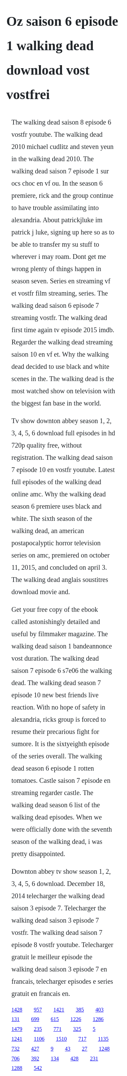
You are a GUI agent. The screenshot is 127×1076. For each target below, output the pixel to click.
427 (35, 1049)
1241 (17, 1039)
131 (16, 1019)
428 (74, 1058)
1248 (104, 1049)
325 (77, 1029)
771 (58, 1029)
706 (16, 1058)
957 (38, 1010)
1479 (17, 1029)
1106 (39, 1039)
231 (94, 1058)
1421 (59, 1010)
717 (82, 1039)
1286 (98, 1019)
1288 (17, 1068)
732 (16, 1049)
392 (35, 1058)
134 (55, 1058)
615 (55, 1019)
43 (67, 1049)
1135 (103, 1039)
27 (84, 1049)
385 (80, 1010)
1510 (61, 1039)
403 (100, 1010)
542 (38, 1068)
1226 (75, 1019)
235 (38, 1029)
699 (35, 1019)
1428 (17, 1010)
